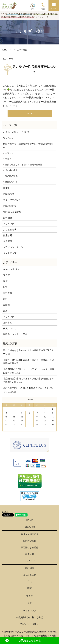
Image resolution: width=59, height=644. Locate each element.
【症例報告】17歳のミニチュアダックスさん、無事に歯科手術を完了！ (28, 371)
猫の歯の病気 (11, 176)
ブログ (8, 159)
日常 (5, 287)
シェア (5, 511)
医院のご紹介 (9, 206)
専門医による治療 (12, 211)
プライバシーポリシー (14, 247)
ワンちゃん (8, 138)
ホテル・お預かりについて (16, 132)
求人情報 (7, 241)
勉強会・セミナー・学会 (15, 334)
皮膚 (5, 310)
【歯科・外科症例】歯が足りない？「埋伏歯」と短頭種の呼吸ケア (28, 361)
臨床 (5, 281)
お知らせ (9, 153)
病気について (9, 328)
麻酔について (11, 181)
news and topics (11, 269)
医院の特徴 (8, 194)
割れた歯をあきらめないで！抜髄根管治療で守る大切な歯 (28, 352)
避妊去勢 (7, 293)
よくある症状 (9, 229)
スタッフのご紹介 (12, 200)
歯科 (5, 299)
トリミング (8, 223)
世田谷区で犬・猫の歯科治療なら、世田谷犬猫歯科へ (28, 146)
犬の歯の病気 (11, 170)
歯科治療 (7, 217)
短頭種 (6, 304)
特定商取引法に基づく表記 (29, 617)
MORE (29, 113)
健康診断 (7, 235)
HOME (4, 50)
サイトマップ (9, 253)
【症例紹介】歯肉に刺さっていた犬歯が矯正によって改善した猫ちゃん (28, 380)
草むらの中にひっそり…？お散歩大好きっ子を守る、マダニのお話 (29, 390)
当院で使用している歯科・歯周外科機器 (23, 164)
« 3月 (6, 399)
